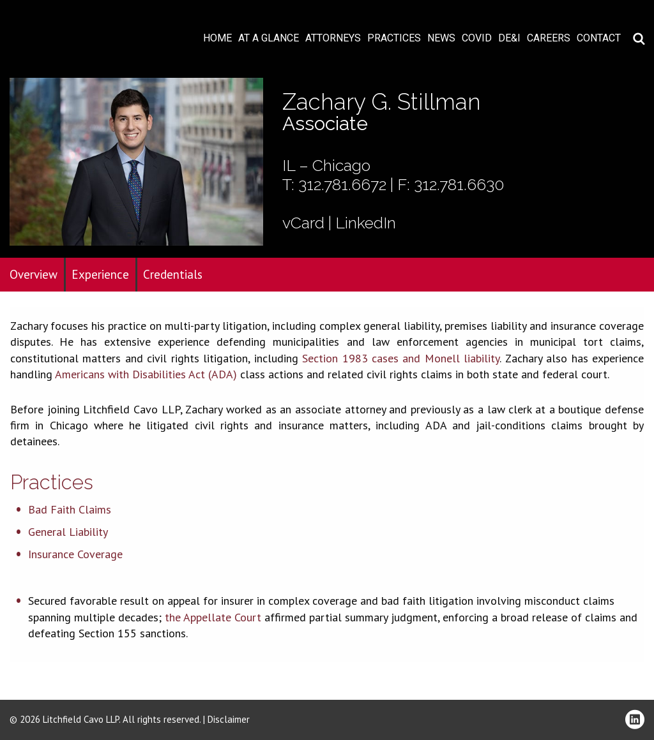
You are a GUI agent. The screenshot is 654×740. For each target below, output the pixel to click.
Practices (394, 38)
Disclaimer (229, 719)
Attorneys (333, 38)
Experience (100, 274)
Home (217, 38)
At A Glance (268, 38)
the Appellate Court (213, 617)
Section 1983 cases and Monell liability (400, 358)
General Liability (68, 531)
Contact (599, 38)
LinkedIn (365, 222)
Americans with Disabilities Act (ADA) (146, 374)
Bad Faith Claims (69, 509)
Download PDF (636, 49)
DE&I (509, 38)
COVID (477, 38)
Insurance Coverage (75, 554)
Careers (548, 38)
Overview (33, 274)
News (441, 38)
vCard (303, 222)
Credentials (172, 274)
